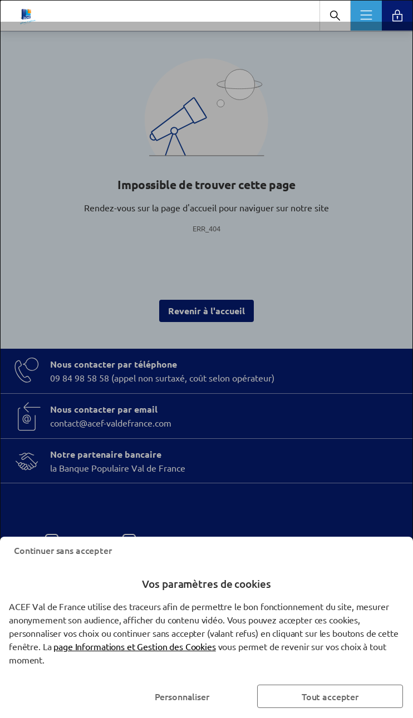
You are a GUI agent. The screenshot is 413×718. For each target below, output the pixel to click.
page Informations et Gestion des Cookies (134, 646)
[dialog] (206, 359)
